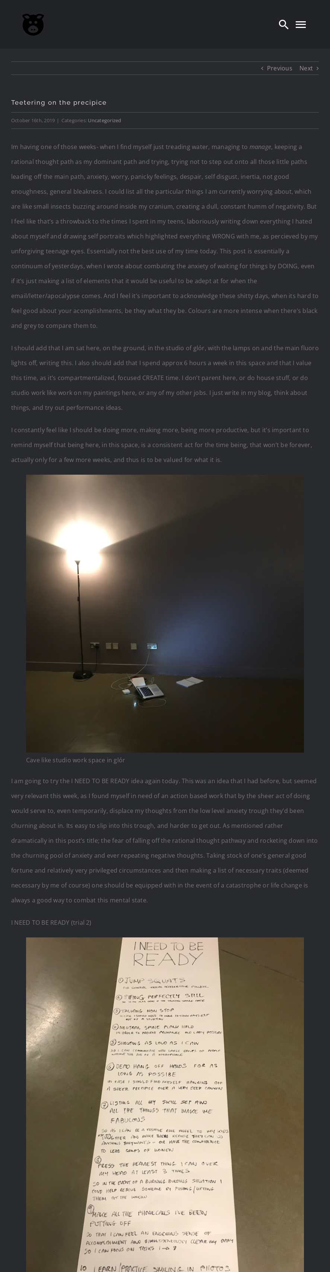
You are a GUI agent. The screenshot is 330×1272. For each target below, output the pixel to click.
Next (306, 68)
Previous (279, 68)
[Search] (284, 24)
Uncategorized (104, 120)
